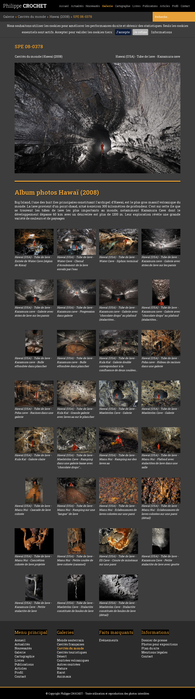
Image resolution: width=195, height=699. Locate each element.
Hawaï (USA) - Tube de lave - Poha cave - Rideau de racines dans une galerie (160, 362)
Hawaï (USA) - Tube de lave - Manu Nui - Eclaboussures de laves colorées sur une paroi (118, 510)
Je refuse (140, 32)
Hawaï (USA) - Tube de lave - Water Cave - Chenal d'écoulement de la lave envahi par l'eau (75, 263)
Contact (185, 6)
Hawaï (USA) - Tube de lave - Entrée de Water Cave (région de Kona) (34, 261)
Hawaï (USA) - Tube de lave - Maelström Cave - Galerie (117, 411)
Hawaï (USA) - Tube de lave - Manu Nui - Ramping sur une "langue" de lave (76, 510)
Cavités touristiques (72, 652)
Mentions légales (154, 652)
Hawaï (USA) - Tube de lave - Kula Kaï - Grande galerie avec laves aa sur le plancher (75, 413)
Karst (61, 672)
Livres (137, 6)
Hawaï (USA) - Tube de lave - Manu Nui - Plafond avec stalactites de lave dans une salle (159, 461)
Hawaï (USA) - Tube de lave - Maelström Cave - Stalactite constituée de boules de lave (75, 607)
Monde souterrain (70, 640)
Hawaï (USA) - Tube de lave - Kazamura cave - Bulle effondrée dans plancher (33, 362)
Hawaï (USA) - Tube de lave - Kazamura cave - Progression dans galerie (76, 311)
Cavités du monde (28, 56)
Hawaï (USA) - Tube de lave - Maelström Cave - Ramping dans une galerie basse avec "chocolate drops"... (75, 461)
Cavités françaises (70, 644)
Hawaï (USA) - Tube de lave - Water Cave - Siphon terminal (118, 259)
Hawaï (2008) (52, 56)
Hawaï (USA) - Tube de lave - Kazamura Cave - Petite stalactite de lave (33, 607)
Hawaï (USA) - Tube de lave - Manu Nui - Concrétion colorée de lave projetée (33, 560)
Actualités (77, 6)
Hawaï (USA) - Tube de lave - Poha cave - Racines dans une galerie (34, 413)
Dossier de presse (154, 640)
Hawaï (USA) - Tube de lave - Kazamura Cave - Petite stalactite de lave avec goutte (160, 560)
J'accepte (123, 32)
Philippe (25, 6)
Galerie (107, 6)
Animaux (64, 676)
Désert (62, 656)
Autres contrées (68, 664)
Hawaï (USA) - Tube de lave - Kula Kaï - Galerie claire (33, 457)
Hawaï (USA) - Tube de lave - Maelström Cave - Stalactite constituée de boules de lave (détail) (117, 609)
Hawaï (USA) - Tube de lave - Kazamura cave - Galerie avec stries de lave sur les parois (160, 261)
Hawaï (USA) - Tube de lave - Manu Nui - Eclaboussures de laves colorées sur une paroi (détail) (160, 512)
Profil (175, 6)
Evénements (108, 640)
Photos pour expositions (159, 644)
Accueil (64, 6)
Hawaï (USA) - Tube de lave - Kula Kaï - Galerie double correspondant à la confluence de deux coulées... (118, 364)
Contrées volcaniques (73, 660)
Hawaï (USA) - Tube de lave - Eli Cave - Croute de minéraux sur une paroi (118, 560)
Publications (150, 6)
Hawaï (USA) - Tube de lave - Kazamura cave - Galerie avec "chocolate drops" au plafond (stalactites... (118, 313)
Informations (161, 32)
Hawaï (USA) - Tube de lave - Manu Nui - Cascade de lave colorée (33, 510)
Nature (62, 668)
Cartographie (122, 6)
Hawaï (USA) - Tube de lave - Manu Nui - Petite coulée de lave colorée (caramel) (75, 560)
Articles (165, 6)
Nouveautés (93, 6)
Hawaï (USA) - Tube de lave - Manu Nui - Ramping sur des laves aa (117, 459)
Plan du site (150, 648)
